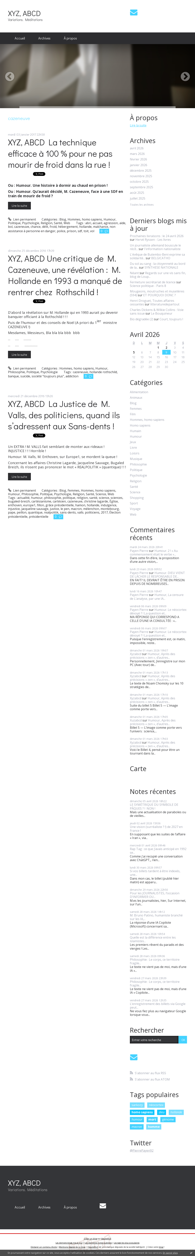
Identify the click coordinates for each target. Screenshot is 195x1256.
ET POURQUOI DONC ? (159, 295)
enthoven (15, 505)
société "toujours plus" (48, 376)
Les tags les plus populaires (126, 1243)
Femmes (73, 490)
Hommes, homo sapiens (85, 219)
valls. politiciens (88, 512)
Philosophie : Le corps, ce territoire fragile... (155, 961)
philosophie (52, 498)
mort (152, 1119)
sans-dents (68, 512)
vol (92, 231)
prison (71, 231)
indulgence (108, 505)
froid (53, 227)
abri (88, 223)
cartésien (59, 501)
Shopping (137, 498)
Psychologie (30, 223)
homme (154, 1127)
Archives (44, 38)
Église (113, 501)
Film (133, 414)
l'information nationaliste (162, 249)
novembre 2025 (141, 176)
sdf (80, 231)
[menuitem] (20, 38)
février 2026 (138, 159)
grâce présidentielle (60, 505)
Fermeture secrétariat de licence (153, 282)
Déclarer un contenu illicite (44, 1247)
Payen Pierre (139, 551)
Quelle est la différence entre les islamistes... (153, 939)
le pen (65, 509)
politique (69, 498)
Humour (110, 219)
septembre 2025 (141, 187)
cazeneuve (21, 227)
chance (36, 227)
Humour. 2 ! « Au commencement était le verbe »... (154, 552)
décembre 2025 (141, 170)
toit (86, 231)
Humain (135, 431)
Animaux (136, 397)
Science (101, 494)
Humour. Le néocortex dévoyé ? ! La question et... (158, 611)
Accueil (20, 38)
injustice (14, 509)
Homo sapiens (140, 425)
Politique (14, 223)
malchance (100, 227)
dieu (162, 1112)
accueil (97, 223)
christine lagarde (96, 501)
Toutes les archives (142, 204)
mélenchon (91, 509)
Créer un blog (90, 1238)
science (104, 498)
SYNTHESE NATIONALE (161, 267)
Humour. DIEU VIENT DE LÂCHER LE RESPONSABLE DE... (157, 575)
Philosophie (16, 372)
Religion (46, 223)
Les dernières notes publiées (98, 1243)
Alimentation (139, 392)
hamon (80, 505)
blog (161, 1247)
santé (93, 498)
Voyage (135, 509)
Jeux (133, 442)
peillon (21, 512)
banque (13, 376)
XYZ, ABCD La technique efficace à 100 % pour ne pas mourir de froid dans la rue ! (60, 153)
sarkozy (137, 1105)
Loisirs (134, 453)
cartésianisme (41, 501)
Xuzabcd (136, 720)
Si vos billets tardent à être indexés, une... (155, 873)
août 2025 (137, 193)
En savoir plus (170, 1252)
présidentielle (38, 516)
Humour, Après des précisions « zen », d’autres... (152, 656)
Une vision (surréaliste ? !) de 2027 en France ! (156, 829)
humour (37, 498)
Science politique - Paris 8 (148, 286)
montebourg (110, 509)
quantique (35, 512)
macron (76, 509)
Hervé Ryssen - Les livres (153, 240)
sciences (116, 498)
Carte (138, 768)
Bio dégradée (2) (141, 319)
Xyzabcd (135, 654)
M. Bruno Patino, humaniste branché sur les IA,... (156, 917)
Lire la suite (19, 206)
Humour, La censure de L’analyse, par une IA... (157, 597)
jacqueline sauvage (34, 509)
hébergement (68, 227)
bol (10, 227)
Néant (134, 273)
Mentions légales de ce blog (72, 1247)
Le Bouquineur (161, 313)
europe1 (29, 505)
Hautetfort (106, 1238)
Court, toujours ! (171, 319)
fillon (40, 505)
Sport (134, 503)
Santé (58, 223)
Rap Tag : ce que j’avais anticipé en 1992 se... (158, 851)
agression (111, 223)
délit (45, 227)
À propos (70, 38)
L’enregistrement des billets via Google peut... (157, 1006)
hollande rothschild (103, 372)
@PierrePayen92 (141, 1150)
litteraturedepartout (164, 304)
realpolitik (51, 512)
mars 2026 (137, 154)
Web (67, 223)
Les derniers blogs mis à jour (69, 1243)
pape (11, 512)
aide (122, 223)
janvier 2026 (138, 165)
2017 (104, 512)
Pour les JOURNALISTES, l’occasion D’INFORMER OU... (154, 895)
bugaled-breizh (19, 501)
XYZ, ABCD (24, 13)
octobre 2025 (139, 182)
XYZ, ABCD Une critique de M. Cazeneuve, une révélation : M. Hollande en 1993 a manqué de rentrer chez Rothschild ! (65, 275)
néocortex (156, 1105)
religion (82, 498)
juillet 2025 (137, 198)
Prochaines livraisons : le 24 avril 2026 (157, 236)
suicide (25, 376)
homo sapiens (142, 1112)
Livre (133, 447)
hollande (85, 227)
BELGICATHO (160, 258)
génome (168, 1119)
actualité (23, 498)
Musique (136, 459)
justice (54, 509)
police (61, 231)
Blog (62, 219)
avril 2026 (137, 148)
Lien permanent (22, 219)
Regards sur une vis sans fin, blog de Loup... (158, 275)
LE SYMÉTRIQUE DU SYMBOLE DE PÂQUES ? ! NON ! (154, 806)
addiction (72, 376)
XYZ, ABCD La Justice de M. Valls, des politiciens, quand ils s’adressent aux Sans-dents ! (64, 415)
